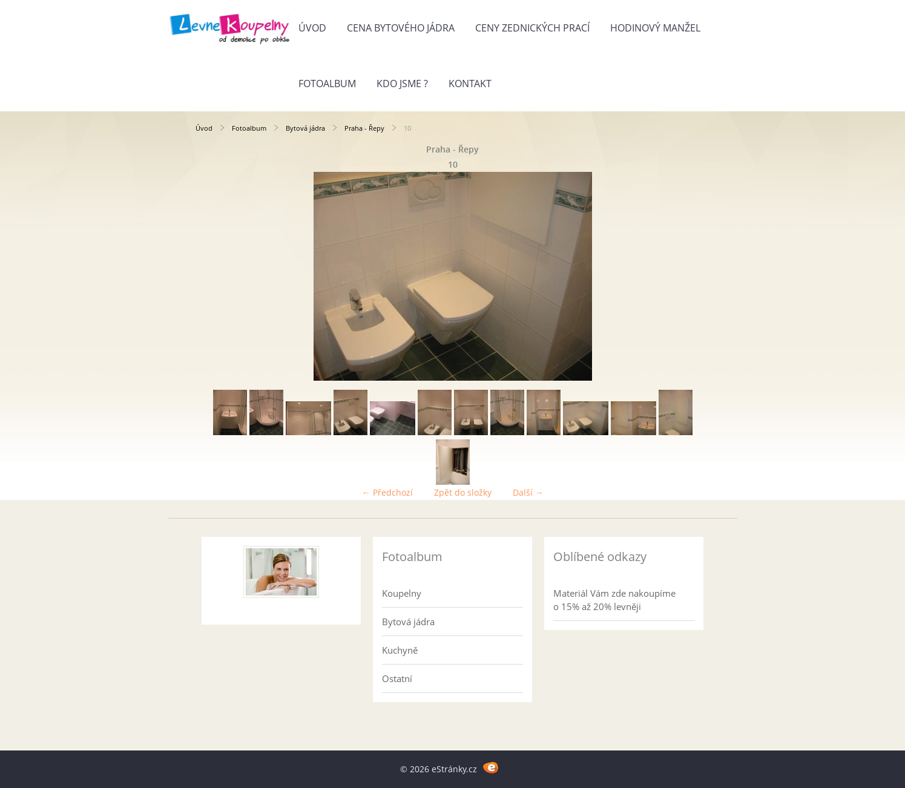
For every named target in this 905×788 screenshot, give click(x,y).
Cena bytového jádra (401, 27)
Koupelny (401, 593)
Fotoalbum (327, 83)
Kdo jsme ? (402, 83)
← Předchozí (387, 492)
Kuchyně (400, 650)
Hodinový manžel (655, 27)
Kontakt (470, 83)
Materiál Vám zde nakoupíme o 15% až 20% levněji (614, 599)
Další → (528, 492)
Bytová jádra (305, 128)
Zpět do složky (463, 492)
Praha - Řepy (364, 128)
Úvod (312, 27)
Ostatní (397, 678)
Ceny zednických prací (532, 27)
